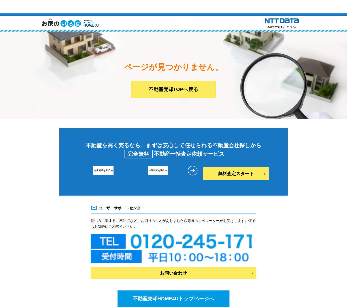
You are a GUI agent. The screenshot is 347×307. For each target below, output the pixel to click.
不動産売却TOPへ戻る (174, 89)
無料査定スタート (236, 173)
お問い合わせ (173, 273)
